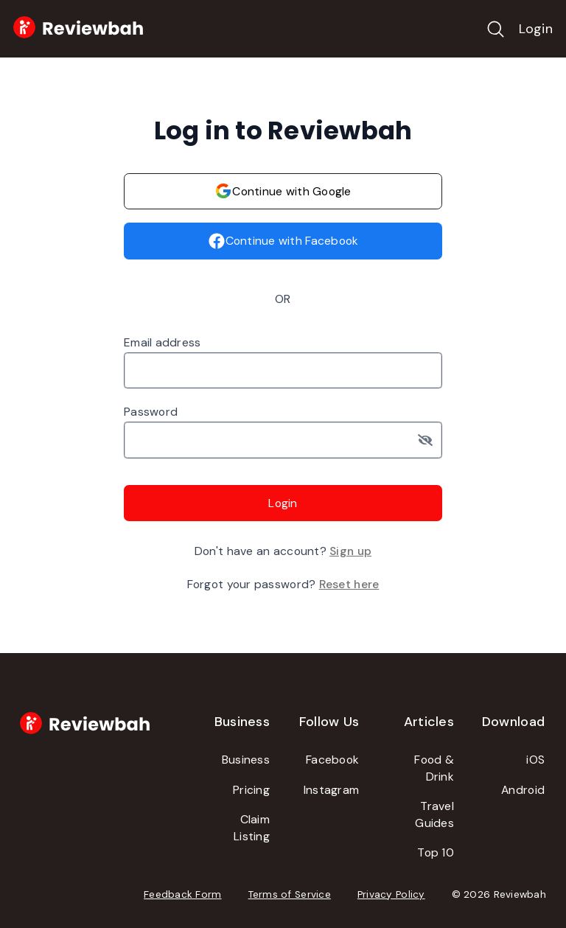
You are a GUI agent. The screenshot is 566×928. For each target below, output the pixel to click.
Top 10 (435, 852)
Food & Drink (434, 768)
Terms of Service (289, 894)
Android (523, 790)
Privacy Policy (391, 894)
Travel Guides (434, 814)
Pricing (251, 790)
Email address (162, 342)
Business (246, 759)
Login (536, 29)
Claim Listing (252, 828)
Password (151, 411)
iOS (535, 759)
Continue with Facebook (283, 241)
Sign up (350, 551)
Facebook (332, 759)
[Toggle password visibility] (430, 440)
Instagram (331, 790)
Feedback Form (183, 894)
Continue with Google (282, 191)
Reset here (349, 584)
